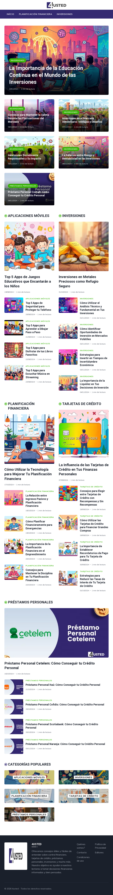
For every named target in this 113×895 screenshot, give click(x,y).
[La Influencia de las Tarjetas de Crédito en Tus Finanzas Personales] (84, 434)
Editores (99, 852)
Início (10, 14)
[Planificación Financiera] (29, 796)
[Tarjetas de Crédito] (84, 796)
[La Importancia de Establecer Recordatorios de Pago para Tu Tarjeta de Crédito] (69, 553)
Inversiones (65, 14)
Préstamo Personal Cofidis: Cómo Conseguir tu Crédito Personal (65, 704)
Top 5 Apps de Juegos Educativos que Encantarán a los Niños (27, 281)
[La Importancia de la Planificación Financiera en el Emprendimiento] (15, 549)
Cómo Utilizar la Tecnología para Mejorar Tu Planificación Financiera (28, 474)
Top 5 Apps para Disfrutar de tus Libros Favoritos (39, 351)
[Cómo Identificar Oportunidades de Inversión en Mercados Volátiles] (69, 334)
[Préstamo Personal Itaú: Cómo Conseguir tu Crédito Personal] (15, 687)
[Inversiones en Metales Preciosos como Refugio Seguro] (84, 246)
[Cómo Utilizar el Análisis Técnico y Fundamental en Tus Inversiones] (69, 308)
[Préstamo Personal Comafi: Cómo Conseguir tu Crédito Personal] (29, 189)
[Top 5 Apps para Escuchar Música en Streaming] (15, 374)
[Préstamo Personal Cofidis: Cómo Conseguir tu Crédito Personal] (15, 706)
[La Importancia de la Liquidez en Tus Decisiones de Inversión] (69, 384)
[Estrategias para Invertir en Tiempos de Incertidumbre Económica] (69, 360)
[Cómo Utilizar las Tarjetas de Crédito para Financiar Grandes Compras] (69, 525)
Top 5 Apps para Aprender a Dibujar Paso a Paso (37, 329)
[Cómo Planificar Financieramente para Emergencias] (15, 525)
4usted (15, 888)
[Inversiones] (84, 777)
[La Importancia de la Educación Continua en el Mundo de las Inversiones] (56, 60)
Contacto (82, 852)
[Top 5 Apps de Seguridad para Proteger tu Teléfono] (15, 306)
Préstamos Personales (23, 186)
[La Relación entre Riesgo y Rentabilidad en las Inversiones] (84, 152)
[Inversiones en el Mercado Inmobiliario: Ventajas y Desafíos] (84, 115)
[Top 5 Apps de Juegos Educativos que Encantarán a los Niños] (29, 246)
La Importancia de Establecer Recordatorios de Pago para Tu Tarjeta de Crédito (94, 553)
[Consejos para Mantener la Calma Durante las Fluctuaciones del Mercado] (29, 115)
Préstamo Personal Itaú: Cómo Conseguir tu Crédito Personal (63, 684)
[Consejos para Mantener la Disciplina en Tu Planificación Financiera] (15, 575)
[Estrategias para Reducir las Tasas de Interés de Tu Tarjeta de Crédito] (69, 581)
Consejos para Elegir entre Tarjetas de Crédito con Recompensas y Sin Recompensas (92, 497)
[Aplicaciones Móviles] (29, 777)
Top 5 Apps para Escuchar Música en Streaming (38, 374)
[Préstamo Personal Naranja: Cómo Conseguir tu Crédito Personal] (15, 746)
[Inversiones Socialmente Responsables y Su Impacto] (29, 152)
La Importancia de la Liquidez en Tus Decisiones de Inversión (94, 384)
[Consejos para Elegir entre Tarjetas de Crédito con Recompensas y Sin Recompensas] (69, 498)
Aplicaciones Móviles (38, 298)
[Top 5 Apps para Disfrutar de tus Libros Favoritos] (15, 351)
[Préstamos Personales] (29, 814)
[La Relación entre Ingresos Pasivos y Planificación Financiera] (15, 501)
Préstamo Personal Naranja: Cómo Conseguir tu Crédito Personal (65, 744)
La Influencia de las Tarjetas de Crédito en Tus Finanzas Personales (84, 469)
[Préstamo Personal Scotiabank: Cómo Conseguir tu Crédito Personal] (15, 726)
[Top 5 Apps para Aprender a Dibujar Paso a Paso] (15, 329)
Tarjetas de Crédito (91, 487)
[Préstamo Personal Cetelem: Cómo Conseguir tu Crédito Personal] (56, 633)
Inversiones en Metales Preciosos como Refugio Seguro (78, 281)
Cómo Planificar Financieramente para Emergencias (39, 525)
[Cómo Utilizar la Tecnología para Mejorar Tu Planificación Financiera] (29, 439)
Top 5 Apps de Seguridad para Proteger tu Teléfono (38, 306)
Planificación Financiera (35, 14)
